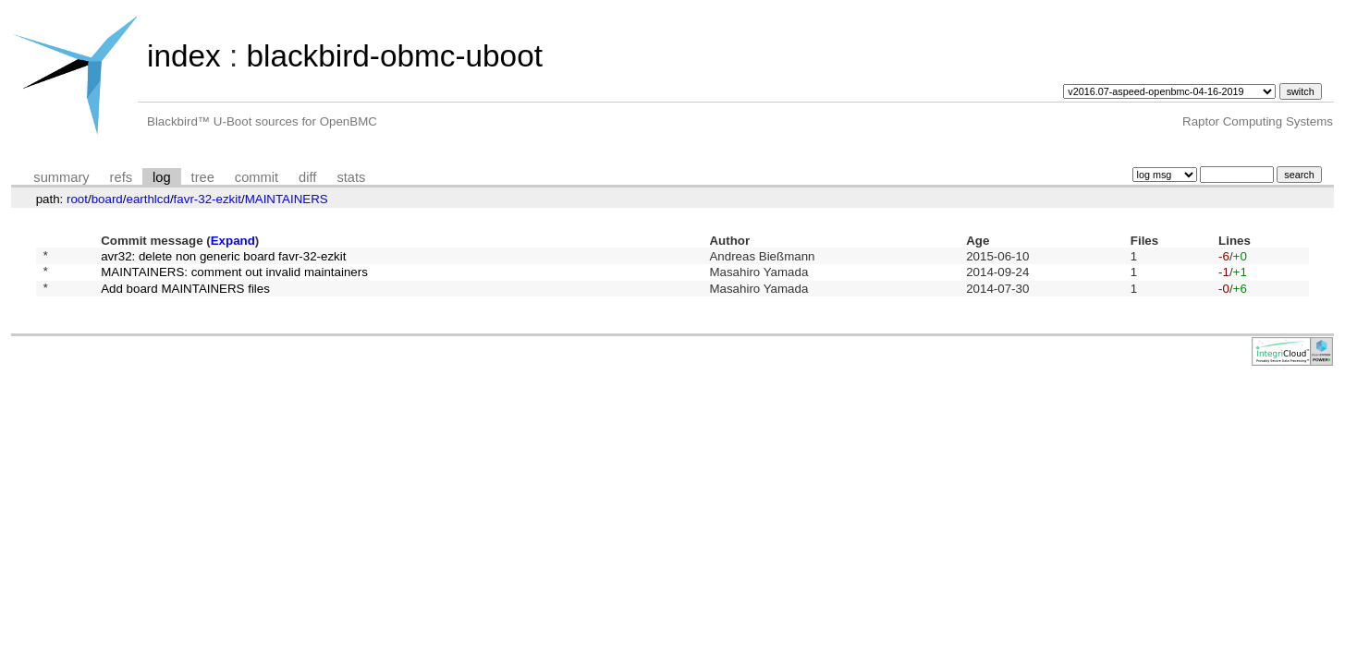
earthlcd (147, 199)
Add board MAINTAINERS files (185, 295)
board (107, 199)
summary (61, 177)
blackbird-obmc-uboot (394, 56)
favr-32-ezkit (207, 199)
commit (256, 177)
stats (350, 177)
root (77, 199)
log (162, 177)
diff (307, 177)
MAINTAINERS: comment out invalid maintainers (234, 277)
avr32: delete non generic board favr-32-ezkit (223, 257)
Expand (233, 241)
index (184, 56)
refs (121, 177)
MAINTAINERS (286, 199)
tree (202, 177)
